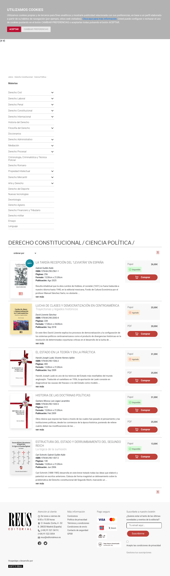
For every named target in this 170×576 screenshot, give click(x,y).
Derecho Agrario (16, 205)
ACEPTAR (14, 29)
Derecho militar (16, 215)
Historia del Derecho (18, 122)
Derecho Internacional (19, 116)
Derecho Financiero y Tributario (24, 210)
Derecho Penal (15, 104)
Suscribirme (138, 533)
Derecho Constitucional (24, 77)
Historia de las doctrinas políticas (63, 395)
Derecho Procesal (17, 151)
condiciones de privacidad (149, 545)
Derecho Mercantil (17, 177)
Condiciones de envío (77, 527)
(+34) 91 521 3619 (48, 530)
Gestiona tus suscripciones (138, 552)
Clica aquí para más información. (100, 18)
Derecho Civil (15, 92)
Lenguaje (13, 226)
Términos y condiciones (78, 523)
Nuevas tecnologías (18, 194)
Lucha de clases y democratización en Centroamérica (77, 305)
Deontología (14, 199)
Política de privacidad (77, 519)
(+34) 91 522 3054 (46, 534)
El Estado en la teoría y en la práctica (65, 352)
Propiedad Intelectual (19, 171)
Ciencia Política (40, 77)
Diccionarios (14, 133)
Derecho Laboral (16, 98)
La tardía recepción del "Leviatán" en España (70, 262)
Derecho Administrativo (20, 139)
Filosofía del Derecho (19, 128)
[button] (52, 92)
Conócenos (72, 516)
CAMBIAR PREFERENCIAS (36, 29)
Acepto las (143, 545)
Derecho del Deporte (18, 188)
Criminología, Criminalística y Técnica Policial (27, 158)
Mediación (13, 145)
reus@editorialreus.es (49, 537)
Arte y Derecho (15, 183)
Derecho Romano (17, 165)
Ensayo (12, 221)
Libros (10, 77)
